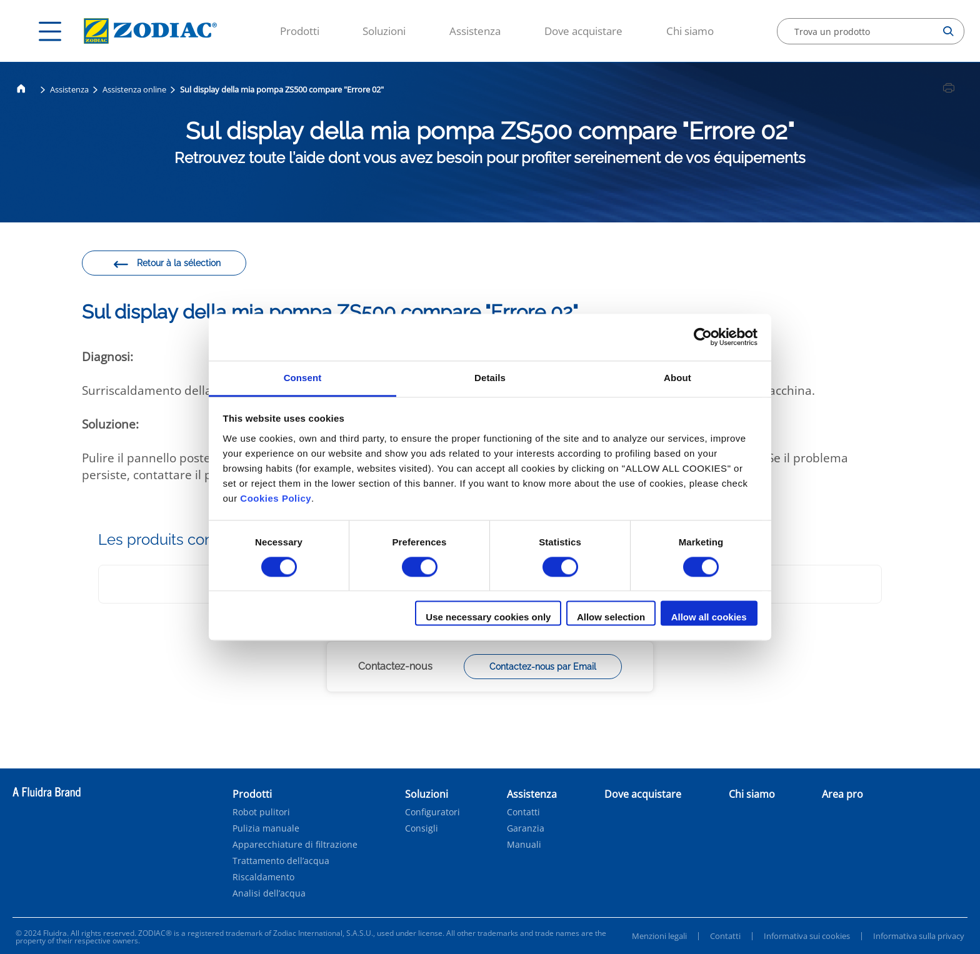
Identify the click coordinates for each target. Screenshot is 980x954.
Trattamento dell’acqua (280, 861)
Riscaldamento (263, 877)
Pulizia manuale (265, 828)
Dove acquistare (583, 31)
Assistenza (475, 31)
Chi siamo (690, 31)
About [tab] (677, 377)
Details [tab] (490, 377)
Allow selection (611, 617)
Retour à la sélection (166, 264)
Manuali (524, 845)
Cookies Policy (275, 498)
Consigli (421, 828)
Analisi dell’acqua (269, 893)
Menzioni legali (659, 936)
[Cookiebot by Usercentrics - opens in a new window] (703, 336)
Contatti (523, 812)
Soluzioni (384, 31)
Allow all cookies (709, 617)
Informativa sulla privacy (918, 936)
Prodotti (299, 31)
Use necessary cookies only (488, 617)
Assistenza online (134, 89)
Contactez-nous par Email (542, 667)
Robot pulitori (261, 812)
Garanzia (525, 828)
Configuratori (432, 812)
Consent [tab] (303, 377)
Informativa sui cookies (807, 936)
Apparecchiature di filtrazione (295, 845)
